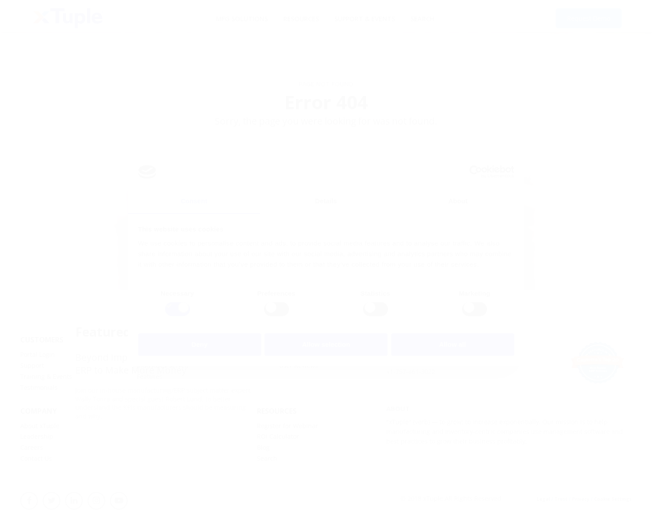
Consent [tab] (194, 201)
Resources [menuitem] (300, 18)
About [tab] (458, 201)
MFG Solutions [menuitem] (240, 18)
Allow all (452, 345)
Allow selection (326, 345)
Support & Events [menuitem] (364, 18)
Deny (199, 345)
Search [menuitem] (422, 18)
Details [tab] (326, 201)
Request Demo (588, 19)
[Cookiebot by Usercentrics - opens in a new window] (475, 171)
